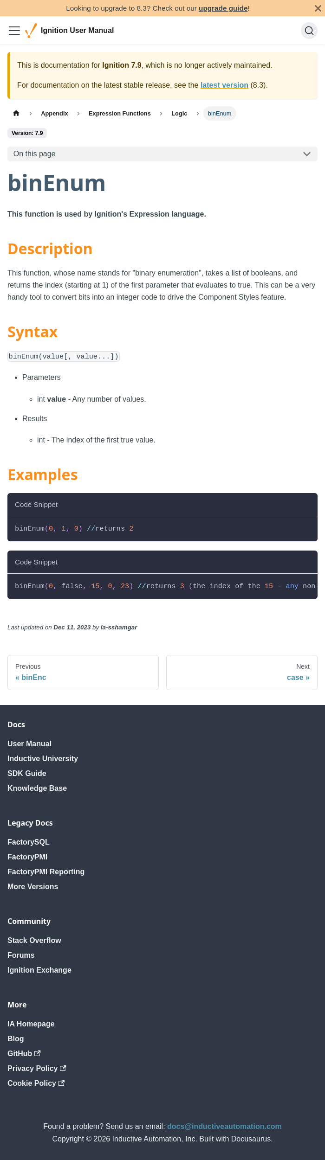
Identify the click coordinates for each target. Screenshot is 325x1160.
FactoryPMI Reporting (45, 872)
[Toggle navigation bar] (14, 31)
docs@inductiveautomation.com (224, 1126)
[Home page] (16, 113)
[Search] (309, 30)
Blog (15, 1039)
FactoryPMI (27, 857)
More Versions (32, 887)
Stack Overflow (34, 940)
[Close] (318, 8)
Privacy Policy (36, 1068)
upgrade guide (223, 8)
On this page (34, 154)
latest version (224, 85)
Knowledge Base (37, 788)
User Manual (29, 744)
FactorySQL (28, 842)
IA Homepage (31, 1024)
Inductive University (42, 759)
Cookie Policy (36, 1083)
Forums (21, 955)
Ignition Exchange (39, 970)
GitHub (24, 1053)
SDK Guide (26, 773)
